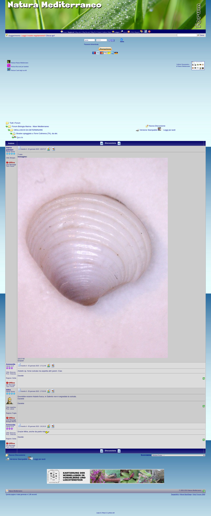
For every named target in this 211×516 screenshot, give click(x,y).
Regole (137, 32)
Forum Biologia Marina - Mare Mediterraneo (30, 126)
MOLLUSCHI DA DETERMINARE (28, 130)
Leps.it (98, 513)
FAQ (132, 32)
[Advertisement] (105, 92)
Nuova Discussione (157, 126)
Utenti (99, 32)
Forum (65, 32)
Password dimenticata (91, 44)
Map (109, 32)
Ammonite (10, 364)
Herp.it (104, 513)
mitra (8, 390)
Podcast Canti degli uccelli (19, 70)
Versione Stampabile (148, 130)
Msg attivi (78, 32)
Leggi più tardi (169, 130)
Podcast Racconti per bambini (20, 66)
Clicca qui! (50, 35)
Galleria (104, 32)
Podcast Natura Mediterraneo (19, 63)
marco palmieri (9, 148)
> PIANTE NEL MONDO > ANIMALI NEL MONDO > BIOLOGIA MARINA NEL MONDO (178, 455)
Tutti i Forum (15, 123)
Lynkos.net (111, 513)
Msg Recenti (86, 32)
